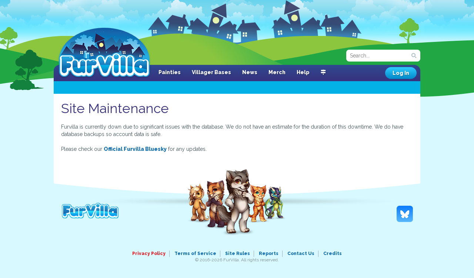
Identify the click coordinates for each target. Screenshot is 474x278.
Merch (277, 72)
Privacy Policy (149, 253)
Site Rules (237, 253)
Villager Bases (211, 72)
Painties (169, 72)
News (249, 72)
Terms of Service (195, 253)
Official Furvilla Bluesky (135, 149)
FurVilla (104, 53)
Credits (332, 253)
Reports (268, 253)
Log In (401, 73)
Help (303, 72)
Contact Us (300, 253)
